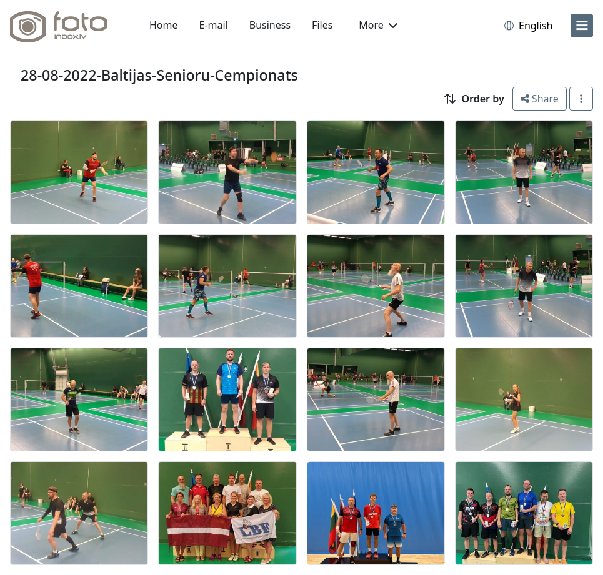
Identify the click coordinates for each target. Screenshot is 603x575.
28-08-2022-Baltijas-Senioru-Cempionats (159, 75)
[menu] (582, 25)
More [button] (378, 25)
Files (322, 25)
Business (270, 25)
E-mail (213, 25)
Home (163, 25)
